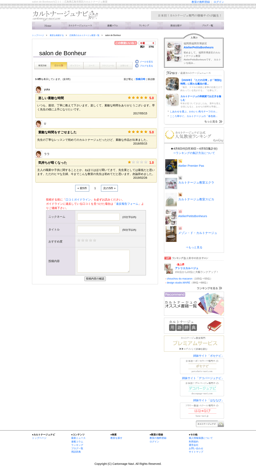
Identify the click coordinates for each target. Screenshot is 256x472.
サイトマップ (196, 452)
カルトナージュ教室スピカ (196, 199)
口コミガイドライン (78, 199)
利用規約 (193, 441)
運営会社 (193, 445)
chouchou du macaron (179, 278)
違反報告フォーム (127, 203)
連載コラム (112, 26)
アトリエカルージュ (186, 268)
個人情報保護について (201, 438)
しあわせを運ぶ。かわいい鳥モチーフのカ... (193, 111)
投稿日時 (140, 79)
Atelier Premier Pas (191, 165)
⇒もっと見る (194, 247)
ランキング (144, 26)
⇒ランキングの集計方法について (194, 153)
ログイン (219, 1)
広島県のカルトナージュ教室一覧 (84, 35)
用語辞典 (76, 452)
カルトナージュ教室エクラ (196, 182)
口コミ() (59, 65)
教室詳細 (42, 65)
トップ (48, 26)
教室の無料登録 (201, 1)
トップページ (38, 35)
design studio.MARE (178, 282)
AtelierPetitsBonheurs (199, 47)
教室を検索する (176, 26)
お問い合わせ (196, 448)
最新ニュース (78, 438)
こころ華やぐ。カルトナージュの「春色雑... (193, 116)
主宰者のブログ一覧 (208, 26)
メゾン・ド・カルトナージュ (197, 233)
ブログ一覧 (77, 448)
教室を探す (116, 438)
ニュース (80, 26)
